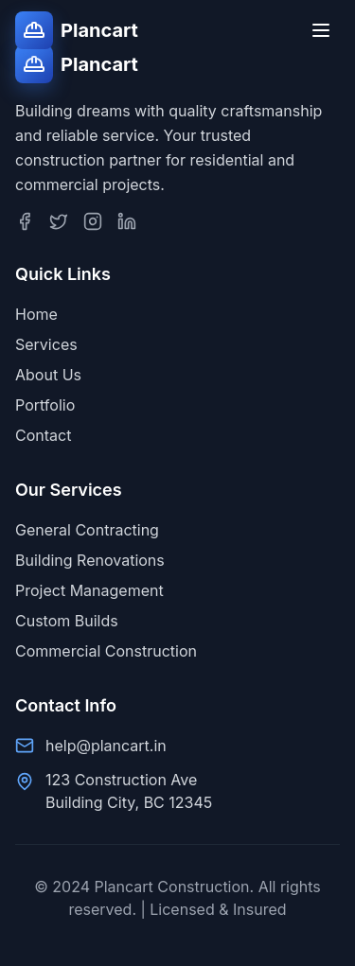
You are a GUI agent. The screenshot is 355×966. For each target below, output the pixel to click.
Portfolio (45, 404)
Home (36, 314)
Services (46, 344)
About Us (48, 374)
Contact (43, 435)
